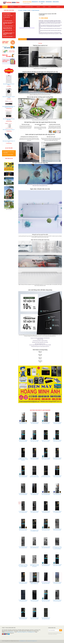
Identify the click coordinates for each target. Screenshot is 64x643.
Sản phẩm (20, 6)
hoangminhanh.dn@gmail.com (32, 640)
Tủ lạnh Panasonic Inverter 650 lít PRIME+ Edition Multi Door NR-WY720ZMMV (23, 565)
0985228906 (56, 1)
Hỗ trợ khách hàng (29, 6)
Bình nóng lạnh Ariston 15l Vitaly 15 (9, 129)
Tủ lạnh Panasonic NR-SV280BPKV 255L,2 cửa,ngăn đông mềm (23, 459)
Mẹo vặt (38, 6)
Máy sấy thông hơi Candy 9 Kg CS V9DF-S (8, 84)
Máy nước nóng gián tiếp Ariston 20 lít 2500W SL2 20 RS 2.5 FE (8, 107)
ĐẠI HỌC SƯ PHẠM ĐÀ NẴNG (8, 154)
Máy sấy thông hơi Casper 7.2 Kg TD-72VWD (9, 97)
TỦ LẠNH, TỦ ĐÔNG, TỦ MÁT (8, 15)
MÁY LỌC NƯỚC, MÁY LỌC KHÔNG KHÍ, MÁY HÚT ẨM (7, 28)
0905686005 (49, 1)
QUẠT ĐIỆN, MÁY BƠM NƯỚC (8, 36)
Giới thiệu (12, 6)
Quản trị (58, 6)
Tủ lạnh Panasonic (35, 10)
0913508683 (42, 1)
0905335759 (35, 1)
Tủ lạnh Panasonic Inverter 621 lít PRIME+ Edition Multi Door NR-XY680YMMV (57, 547)
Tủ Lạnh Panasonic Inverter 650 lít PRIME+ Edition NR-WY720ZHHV (34, 565)
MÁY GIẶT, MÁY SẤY (6, 17)
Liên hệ (49, 6)
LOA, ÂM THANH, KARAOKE (7, 20)
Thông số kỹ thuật (22, 39)
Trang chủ (5, 6)
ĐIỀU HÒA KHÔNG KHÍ (6, 13)
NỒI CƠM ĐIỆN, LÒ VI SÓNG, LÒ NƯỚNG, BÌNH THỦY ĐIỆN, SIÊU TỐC (8, 33)
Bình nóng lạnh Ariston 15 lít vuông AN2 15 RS (9, 119)
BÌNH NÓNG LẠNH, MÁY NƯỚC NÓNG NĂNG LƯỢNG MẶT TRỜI (8, 23)
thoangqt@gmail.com (22, 640)
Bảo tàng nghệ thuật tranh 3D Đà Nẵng (8, 152)
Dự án (44, 6)
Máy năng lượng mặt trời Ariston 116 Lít (9, 141)
